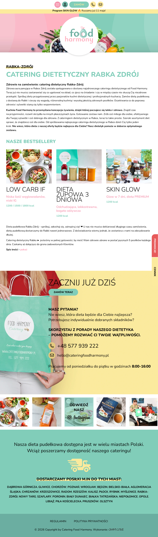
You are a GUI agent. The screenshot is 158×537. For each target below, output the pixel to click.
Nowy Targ (27, 496)
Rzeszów (80, 492)
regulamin (58, 521)
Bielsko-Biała (119, 487)
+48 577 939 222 (77, 346)
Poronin (58, 496)
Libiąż (50, 501)
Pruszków (91, 501)
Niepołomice (128, 496)
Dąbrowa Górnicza (22, 487)
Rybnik (114, 492)
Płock (103, 492)
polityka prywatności (91, 521)
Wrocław (88, 487)
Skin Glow (123, 189)
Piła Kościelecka (68, 501)
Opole (143, 496)
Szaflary (44, 496)
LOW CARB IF (25, 189)
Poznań (73, 487)
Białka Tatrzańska (103, 496)
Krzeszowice (50, 492)
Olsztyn (106, 501)
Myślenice (128, 492)
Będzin (102, 487)
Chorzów (58, 487)
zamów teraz (63, 292)
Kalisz (93, 492)
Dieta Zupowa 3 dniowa (72, 194)
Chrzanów (30, 492)
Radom (66, 492)
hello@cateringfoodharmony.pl (83, 355)
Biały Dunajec (77, 496)
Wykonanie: (108, 529)
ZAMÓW (79, 4)
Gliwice (44, 487)
